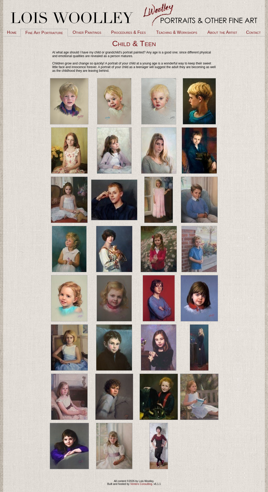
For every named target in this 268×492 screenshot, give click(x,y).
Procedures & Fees (128, 32)
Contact (253, 32)
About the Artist (222, 32)
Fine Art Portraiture (44, 32)
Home (12, 32)
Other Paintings (86, 32)
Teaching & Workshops (176, 32)
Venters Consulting (141, 484)
